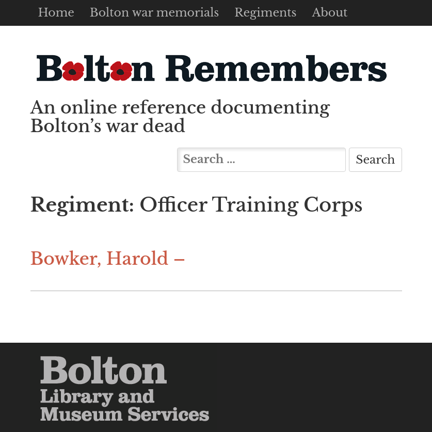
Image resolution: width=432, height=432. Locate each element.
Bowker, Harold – (108, 258)
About (329, 13)
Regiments (265, 13)
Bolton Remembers (211, 68)
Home (56, 13)
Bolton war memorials (154, 13)
